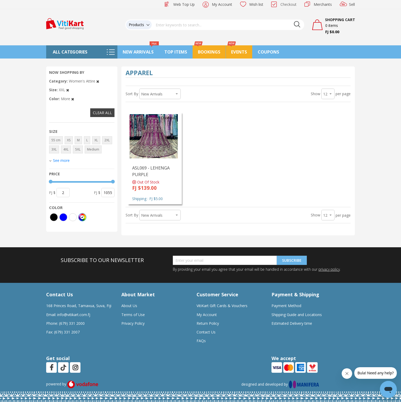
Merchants (323, 4)
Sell (352, 4)
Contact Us (206, 332)
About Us (129, 305)
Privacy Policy (133, 323)
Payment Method (286, 305)
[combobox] (228, 25)
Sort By (132, 93)
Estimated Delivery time (291, 323)
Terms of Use (133, 314)
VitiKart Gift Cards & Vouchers (222, 305)
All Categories (70, 52)
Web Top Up (184, 4)
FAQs (201, 340)
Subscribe (292, 260)
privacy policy (329, 269)
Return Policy (208, 323)
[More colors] (82, 217)
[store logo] (65, 23)
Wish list (256, 4)
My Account (222, 4)
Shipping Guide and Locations (296, 314)
